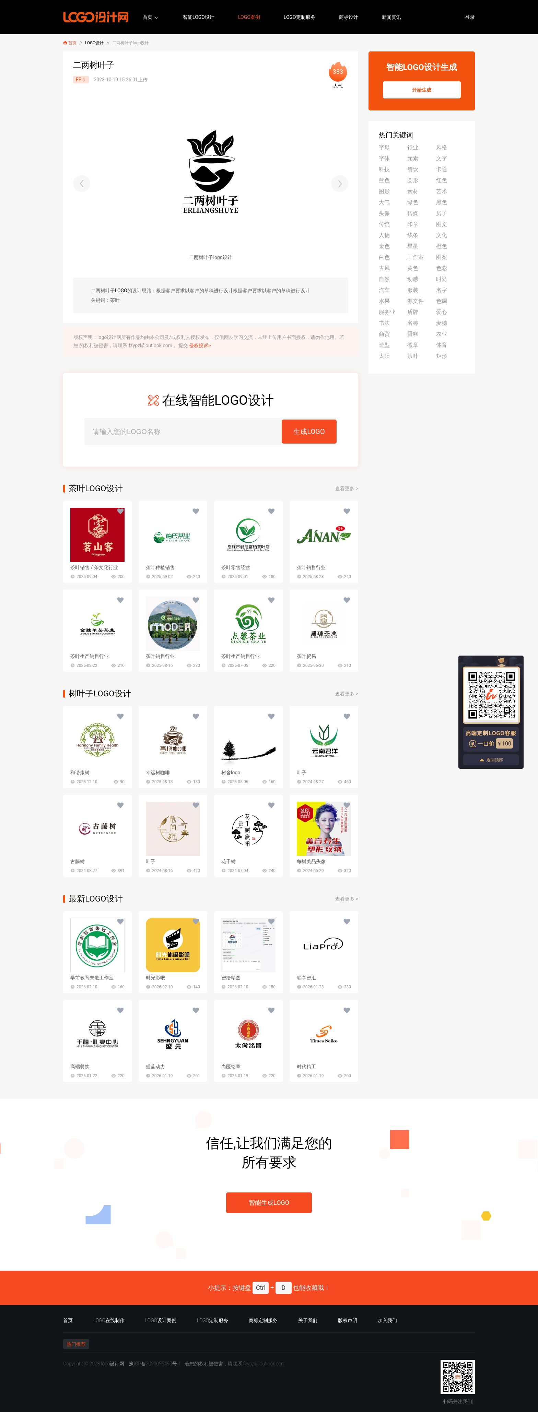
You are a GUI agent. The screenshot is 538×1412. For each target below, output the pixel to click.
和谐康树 (80, 772)
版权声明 (347, 1320)
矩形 (441, 356)
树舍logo (230, 772)
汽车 (384, 290)
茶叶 (412, 356)
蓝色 (384, 180)
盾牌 (412, 312)
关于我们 (307, 1320)
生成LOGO (309, 431)
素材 (412, 191)
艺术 (441, 191)
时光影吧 (155, 977)
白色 (384, 257)
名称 (412, 323)
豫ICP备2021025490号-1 (155, 1363)
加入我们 (387, 1320)
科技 (384, 169)
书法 (384, 323)
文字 (441, 158)
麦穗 (441, 323)
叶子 (301, 772)
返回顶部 (491, 760)
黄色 (412, 268)
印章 (412, 224)
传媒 (412, 213)
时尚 (441, 279)
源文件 (415, 301)
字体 (384, 158)
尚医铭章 (231, 1066)
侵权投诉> (200, 345)
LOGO (121, 290)
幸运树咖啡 (158, 772)
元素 (412, 158)
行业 (412, 147)
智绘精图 (231, 977)
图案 (441, 257)
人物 (384, 235)
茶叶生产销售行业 (89, 656)
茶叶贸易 (306, 656)
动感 (412, 279)
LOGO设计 (94, 42)
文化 (441, 235)
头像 (384, 213)
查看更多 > (346, 488)
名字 (441, 290)
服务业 (387, 312)
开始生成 (421, 90)
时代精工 (306, 1066)
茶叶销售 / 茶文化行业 (94, 567)
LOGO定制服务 (299, 17)
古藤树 (77, 861)
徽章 (412, 345)
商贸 (384, 334)
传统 (384, 224)
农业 (441, 334)
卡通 (441, 169)
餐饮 (412, 169)
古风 (384, 268)
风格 (441, 147)
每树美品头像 (311, 861)
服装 (412, 290)
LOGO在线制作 (109, 1320)
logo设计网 (112, 1363)
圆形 (412, 180)
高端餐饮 (80, 1066)
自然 (384, 279)
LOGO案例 (249, 17)
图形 (384, 191)
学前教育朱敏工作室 (92, 977)
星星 (412, 246)
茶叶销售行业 (311, 567)
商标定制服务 (263, 1320)
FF (81, 79)
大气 (384, 202)
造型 (384, 345)
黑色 (441, 202)
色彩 (441, 268)
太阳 (384, 356)
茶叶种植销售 (160, 567)
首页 (147, 17)
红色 (441, 180)
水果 (384, 301)
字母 (384, 147)
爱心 (441, 312)
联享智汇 (306, 977)
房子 (441, 213)
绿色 (412, 202)
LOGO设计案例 (160, 1320)
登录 (470, 17)
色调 (441, 301)
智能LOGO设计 (198, 17)
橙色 (441, 246)
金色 (384, 246)
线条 (412, 235)
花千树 (228, 861)
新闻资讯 (391, 17)
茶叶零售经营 (235, 567)
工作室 (415, 257)
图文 (441, 224)
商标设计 (348, 17)
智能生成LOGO (269, 1202)
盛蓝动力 (155, 1066)
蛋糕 (412, 334)
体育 (441, 345)
